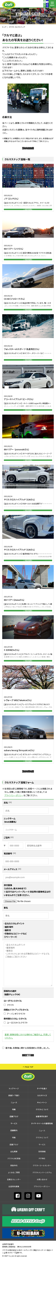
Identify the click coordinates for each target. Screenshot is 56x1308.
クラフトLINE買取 (13, 1207)
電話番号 (8, 897)
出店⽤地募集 (14, 1235)
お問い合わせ (42, 1228)
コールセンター (37, 5)
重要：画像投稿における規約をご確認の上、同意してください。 (28, 1080)
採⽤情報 (42, 1200)
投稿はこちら (29, 150)
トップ (4, 27)
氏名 (6, 846)
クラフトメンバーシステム (42, 1221)
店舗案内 (45, 5)
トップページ (14, 1137)
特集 (14, 1158)
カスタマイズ (42, 1144)
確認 (29, 1101)
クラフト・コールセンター (42, 1214)
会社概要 (13, 1200)
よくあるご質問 (14, 1221)
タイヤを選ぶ (42, 1137)
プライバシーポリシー (13, 839)
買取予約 (13, 1214)
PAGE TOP (29, 1115)
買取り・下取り (13, 1144)
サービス (14, 1172)
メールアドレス (10, 913)
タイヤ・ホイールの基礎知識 (42, 1172)
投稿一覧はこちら (29, 812)
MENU (52, 5)
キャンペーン (42, 1151)
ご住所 (7, 881)
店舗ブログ (14, 1165)
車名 (6, 951)
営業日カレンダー (14, 1228)
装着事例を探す (22, 5)
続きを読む (28, 215)
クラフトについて (42, 1158)
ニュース (14, 1151)
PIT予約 (42, 1207)
